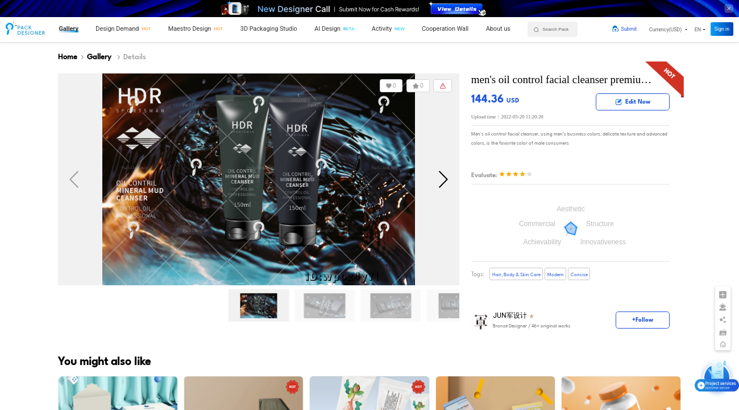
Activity (382, 28)
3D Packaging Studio (268, 28)
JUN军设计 (509, 315)
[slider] (516, 175)
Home (67, 57)
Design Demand (117, 28)
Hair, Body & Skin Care (516, 274)
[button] (668, 29)
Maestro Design (189, 28)
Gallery (68, 28)
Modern (555, 274)
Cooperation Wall (445, 28)
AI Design (327, 28)
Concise (579, 274)
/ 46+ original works (532, 326)
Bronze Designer (510, 326)
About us (498, 28)
